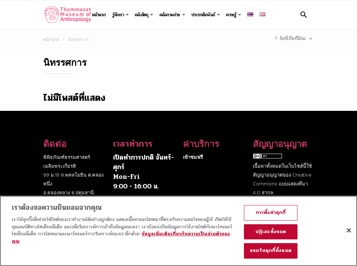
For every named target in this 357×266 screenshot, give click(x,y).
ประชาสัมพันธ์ (205, 15)
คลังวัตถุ (144, 15)
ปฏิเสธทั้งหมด (270, 235)
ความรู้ (233, 15)
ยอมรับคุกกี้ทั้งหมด (271, 254)
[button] (303, 14)
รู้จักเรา (120, 15)
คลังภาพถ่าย (172, 15)
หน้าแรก (99, 14)
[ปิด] (349, 234)
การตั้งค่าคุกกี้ (271, 216)
